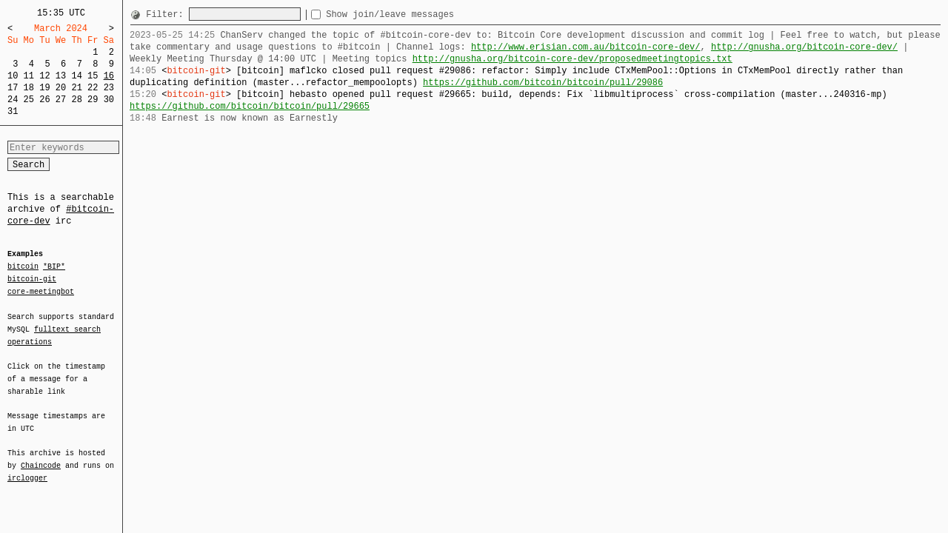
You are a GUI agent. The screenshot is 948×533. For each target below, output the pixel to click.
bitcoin (23, 267)
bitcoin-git (31, 279)
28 (76, 99)
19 (44, 87)
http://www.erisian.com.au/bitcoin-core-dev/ (586, 47)
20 (61, 87)
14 (76, 76)
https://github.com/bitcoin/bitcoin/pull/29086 (543, 82)
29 (92, 99)
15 (92, 76)
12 (44, 76)
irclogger (27, 468)
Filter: (167, 14)
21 (76, 87)
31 (12, 111)
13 (61, 76)
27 (61, 99)
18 (29, 87)
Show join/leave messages (417, 14)
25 (29, 99)
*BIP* (54, 267)
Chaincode (41, 457)
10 (12, 76)
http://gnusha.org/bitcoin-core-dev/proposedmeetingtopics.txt (572, 59)
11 (29, 76)
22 (92, 87)
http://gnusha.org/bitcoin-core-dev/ (804, 47)
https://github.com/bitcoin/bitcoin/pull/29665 (250, 106)
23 (109, 87)
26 (44, 99)
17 (12, 87)
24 (12, 99)
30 (109, 99)
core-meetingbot (40, 291)
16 (109, 76)
